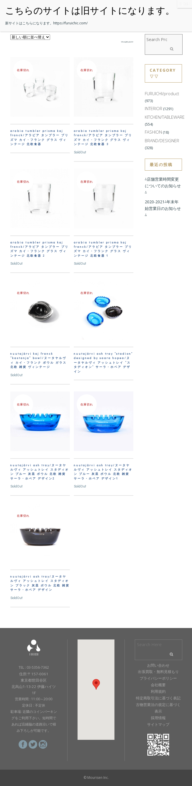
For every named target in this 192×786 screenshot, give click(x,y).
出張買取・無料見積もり (158, 671)
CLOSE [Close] (184, 3)
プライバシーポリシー (158, 678)
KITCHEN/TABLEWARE (165, 117)
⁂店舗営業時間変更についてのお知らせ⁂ (163, 185)
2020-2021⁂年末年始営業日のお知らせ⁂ (163, 208)
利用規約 (158, 691)
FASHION (153, 132)
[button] (96, 684)
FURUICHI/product (162, 93)
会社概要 (158, 684)
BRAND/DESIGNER (162, 140)
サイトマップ (158, 724)
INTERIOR (153, 108)
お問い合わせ (158, 665)
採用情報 (158, 717)
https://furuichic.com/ (70, 23)
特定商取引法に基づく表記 (158, 698)
